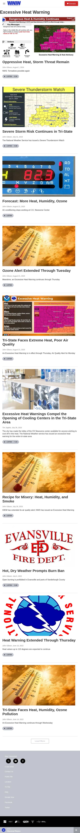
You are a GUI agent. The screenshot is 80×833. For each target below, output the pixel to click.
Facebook (8, 802)
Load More (40, 741)
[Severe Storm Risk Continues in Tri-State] (38, 107)
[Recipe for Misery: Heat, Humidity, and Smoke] (38, 472)
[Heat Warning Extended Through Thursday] (38, 616)
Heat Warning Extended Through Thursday (39, 640)
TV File (7, 787)
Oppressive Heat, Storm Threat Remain (35, 62)
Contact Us (9, 771)
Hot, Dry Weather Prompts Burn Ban (33, 571)
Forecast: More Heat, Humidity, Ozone (34, 201)
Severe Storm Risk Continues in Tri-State (37, 131)
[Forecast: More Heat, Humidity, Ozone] (38, 176)
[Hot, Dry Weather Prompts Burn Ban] (38, 546)
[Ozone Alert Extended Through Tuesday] (38, 246)
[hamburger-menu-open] (4, 3)
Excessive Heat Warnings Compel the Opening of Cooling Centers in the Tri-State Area (39, 418)
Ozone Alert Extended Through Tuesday (36, 271)
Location (8, 782)
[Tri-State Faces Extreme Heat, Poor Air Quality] (38, 315)
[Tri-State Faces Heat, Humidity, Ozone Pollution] (38, 685)
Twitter (7, 807)
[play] (3, 830)
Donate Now (9, 797)
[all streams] (77, 830)
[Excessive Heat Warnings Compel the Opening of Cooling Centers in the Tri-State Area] (38, 389)
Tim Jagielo (6, 428)
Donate (72, 4)
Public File (9, 777)
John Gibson (7, 67)
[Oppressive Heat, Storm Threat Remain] (38, 37)
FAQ (6, 792)
